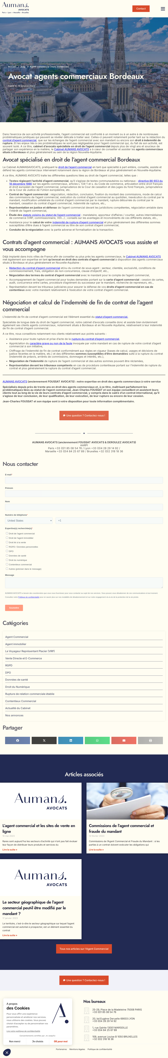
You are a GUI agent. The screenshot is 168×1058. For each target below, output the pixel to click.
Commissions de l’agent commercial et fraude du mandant (121, 829)
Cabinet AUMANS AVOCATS (71, 149)
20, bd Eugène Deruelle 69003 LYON (113, 1021)
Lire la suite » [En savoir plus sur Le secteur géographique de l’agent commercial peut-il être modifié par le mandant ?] (9, 936)
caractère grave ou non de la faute (51, 343)
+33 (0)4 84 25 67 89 (104, 1033)
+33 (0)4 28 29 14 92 (104, 1024)
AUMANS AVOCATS (15, 381)
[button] (162, 8)
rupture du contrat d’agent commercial (95, 339)
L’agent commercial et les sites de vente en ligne (38, 829)
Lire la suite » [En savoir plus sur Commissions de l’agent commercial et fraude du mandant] (96, 850)
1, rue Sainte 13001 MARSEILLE (110, 1030)
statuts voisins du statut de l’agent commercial (51, 215)
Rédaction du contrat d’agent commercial (34, 268)
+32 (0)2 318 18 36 (103, 1042)
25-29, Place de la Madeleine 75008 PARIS (117, 1012)
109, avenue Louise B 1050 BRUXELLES (114, 1039)
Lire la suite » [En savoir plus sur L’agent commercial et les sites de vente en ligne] (9, 850)
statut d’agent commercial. (111, 316)
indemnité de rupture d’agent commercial (77, 222)
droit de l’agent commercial (75, 167)
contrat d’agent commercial (19, 140)
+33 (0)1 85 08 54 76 (104, 1015)
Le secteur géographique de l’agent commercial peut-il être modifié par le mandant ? (34, 909)
